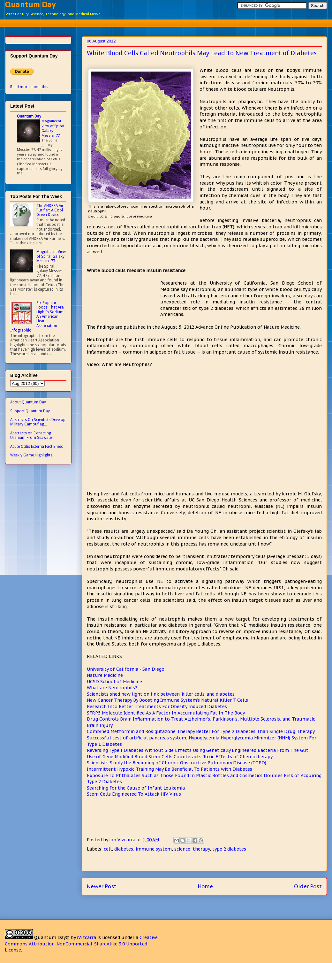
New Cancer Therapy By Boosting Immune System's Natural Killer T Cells (167, 700)
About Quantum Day (28, 402)
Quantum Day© (52, 937)
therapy (201, 849)
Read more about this (29, 87)
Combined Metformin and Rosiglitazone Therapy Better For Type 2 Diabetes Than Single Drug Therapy (201, 731)
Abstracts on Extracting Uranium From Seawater (31, 435)
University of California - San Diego (125, 669)
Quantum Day (30, 4)
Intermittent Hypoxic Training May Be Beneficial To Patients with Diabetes (169, 769)
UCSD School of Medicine (114, 681)
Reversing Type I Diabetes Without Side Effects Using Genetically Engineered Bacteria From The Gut (197, 750)
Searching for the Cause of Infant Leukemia (136, 788)
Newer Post (102, 886)
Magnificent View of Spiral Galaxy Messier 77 (53, 128)
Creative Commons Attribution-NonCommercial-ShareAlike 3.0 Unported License (81, 944)
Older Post (308, 886)
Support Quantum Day (30, 411)
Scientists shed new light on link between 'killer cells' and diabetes (161, 694)
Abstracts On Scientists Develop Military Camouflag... (37, 421)
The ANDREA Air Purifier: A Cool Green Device (50, 210)
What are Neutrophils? (112, 688)
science (182, 849)
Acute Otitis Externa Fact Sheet (36, 446)
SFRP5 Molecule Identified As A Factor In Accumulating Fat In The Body (166, 713)
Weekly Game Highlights (31, 455)
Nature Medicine (105, 675)
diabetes (123, 849)
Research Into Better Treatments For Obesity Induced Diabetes (157, 706)
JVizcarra (86, 937)
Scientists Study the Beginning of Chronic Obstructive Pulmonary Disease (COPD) (176, 763)
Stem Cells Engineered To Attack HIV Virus (134, 794)
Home (205, 886)
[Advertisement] (171, 22)
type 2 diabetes (229, 849)
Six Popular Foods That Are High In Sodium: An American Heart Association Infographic (37, 316)
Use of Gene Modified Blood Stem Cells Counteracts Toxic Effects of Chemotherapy (180, 757)
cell (108, 849)
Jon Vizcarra (123, 840)
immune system (154, 849)
